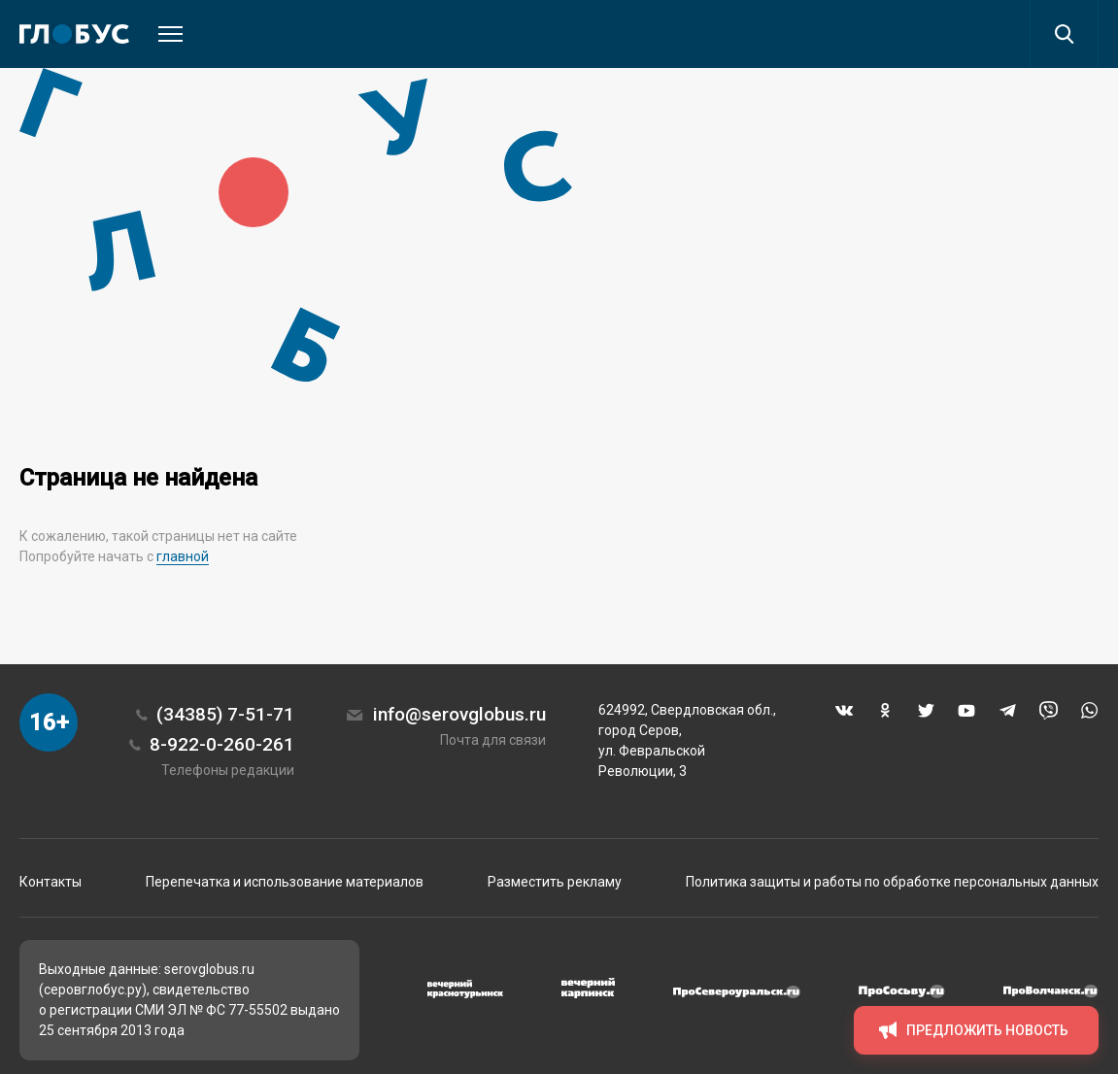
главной (182, 556)
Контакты (50, 881)
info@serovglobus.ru (459, 714)
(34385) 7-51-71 (225, 714)
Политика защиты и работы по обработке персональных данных (892, 881)
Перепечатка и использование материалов (284, 881)
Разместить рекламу (555, 881)
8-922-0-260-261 (222, 744)
